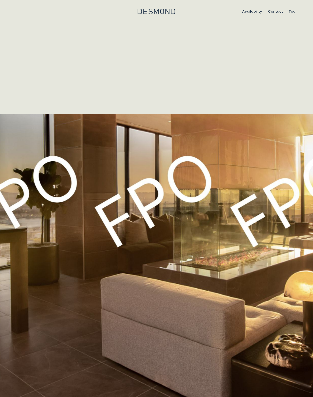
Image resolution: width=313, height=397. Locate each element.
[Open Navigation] (17, 11)
